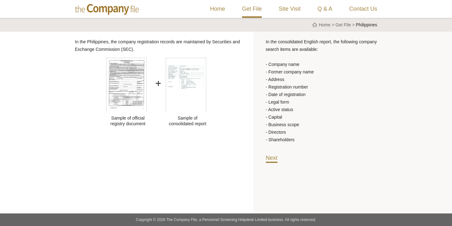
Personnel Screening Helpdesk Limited (234, 220)
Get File (252, 9)
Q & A (325, 9)
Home (217, 9)
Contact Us (363, 9)
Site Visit (290, 9)
